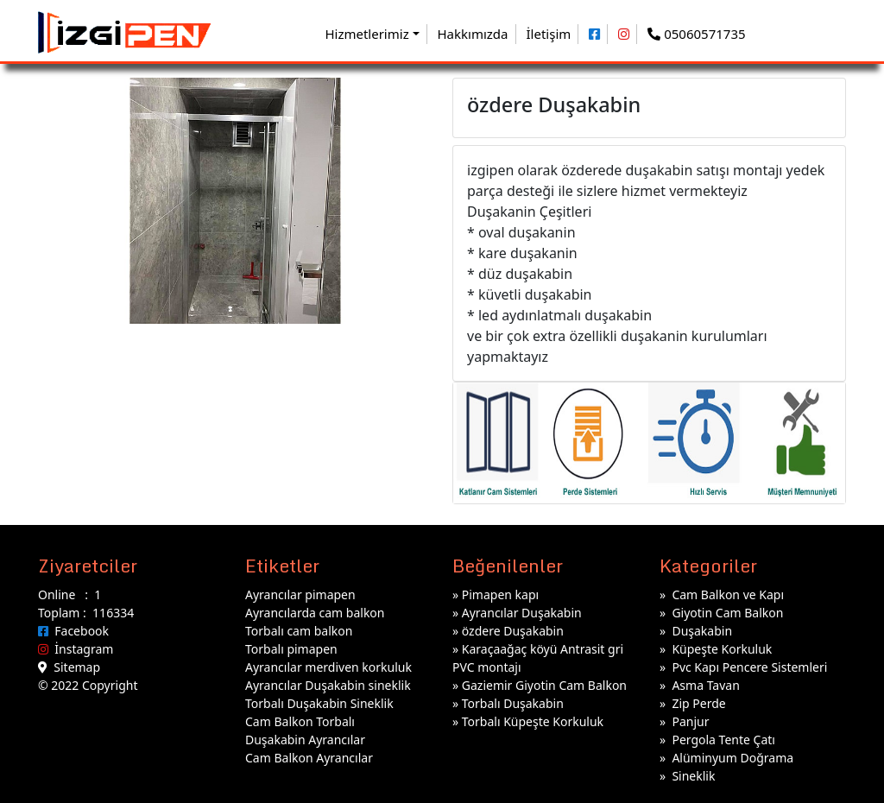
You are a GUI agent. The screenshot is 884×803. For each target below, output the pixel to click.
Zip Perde (698, 703)
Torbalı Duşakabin (513, 703)
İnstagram (75, 649)
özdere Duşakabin (513, 631)
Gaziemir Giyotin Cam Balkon (544, 685)
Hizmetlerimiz (366, 33)
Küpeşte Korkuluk (722, 649)
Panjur (690, 721)
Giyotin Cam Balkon (727, 612)
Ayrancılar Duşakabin (522, 612)
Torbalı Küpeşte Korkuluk (532, 721)
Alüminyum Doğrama (732, 757)
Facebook (73, 631)
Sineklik (693, 776)
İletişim (549, 33)
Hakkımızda (473, 33)
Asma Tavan (705, 685)
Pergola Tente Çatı (723, 739)
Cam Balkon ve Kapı (728, 594)
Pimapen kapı (500, 594)
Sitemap (69, 667)
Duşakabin (702, 631)
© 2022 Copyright (87, 685)
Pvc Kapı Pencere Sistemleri (749, 667)
